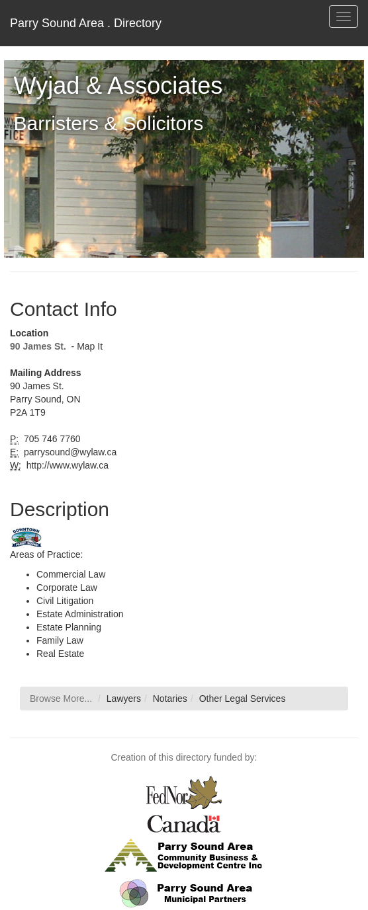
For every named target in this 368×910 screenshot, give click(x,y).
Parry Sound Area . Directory (85, 23)
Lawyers (124, 698)
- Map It (86, 346)
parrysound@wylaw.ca (68, 452)
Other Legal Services (242, 698)
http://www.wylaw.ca (66, 465)
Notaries (170, 698)
